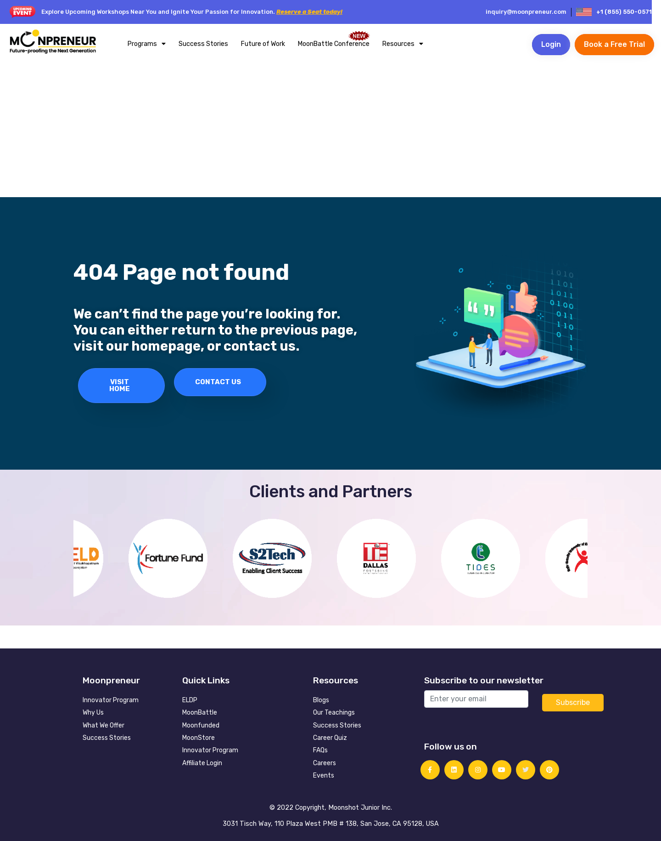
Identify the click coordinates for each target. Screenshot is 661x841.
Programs (147, 43)
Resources (402, 43)
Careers (324, 763)
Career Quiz (330, 738)
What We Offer (103, 725)
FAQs (320, 750)
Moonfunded (200, 725)
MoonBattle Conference (334, 44)
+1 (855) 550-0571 (624, 11)
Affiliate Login (202, 763)
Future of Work (263, 44)
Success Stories (203, 44)
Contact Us (218, 382)
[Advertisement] (330, 128)
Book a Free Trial (614, 44)
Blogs (321, 700)
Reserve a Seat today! (309, 11)
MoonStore (198, 738)
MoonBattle (199, 712)
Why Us (93, 712)
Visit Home (119, 385)
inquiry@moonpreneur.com (526, 11)
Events (323, 775)
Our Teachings (334, 712)
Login (551, 44)
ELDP (189, 700)
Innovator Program (111, 700)
